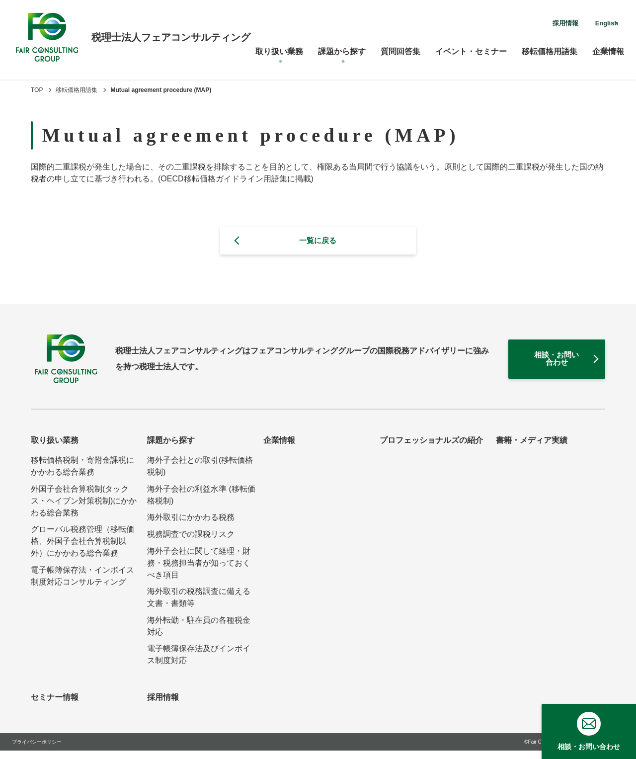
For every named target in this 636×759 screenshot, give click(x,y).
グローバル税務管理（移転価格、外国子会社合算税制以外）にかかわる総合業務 (82, 549)
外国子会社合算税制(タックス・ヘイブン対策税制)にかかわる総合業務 (84, 509)
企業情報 (608, 47)
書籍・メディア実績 (531, 448)
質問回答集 (400, 47)
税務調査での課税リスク (191, 542)
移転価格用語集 (549, 47)
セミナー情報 (55, 705)
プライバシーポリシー (37, 750)
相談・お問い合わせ (535, 364)
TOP (37, 89)
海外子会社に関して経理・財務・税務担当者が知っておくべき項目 (198, 571)
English (597, 22)
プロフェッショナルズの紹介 (431, 448)
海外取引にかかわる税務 (191, 525)
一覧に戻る (318, 241)
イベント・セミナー (471, 47)
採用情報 (537, 22)
